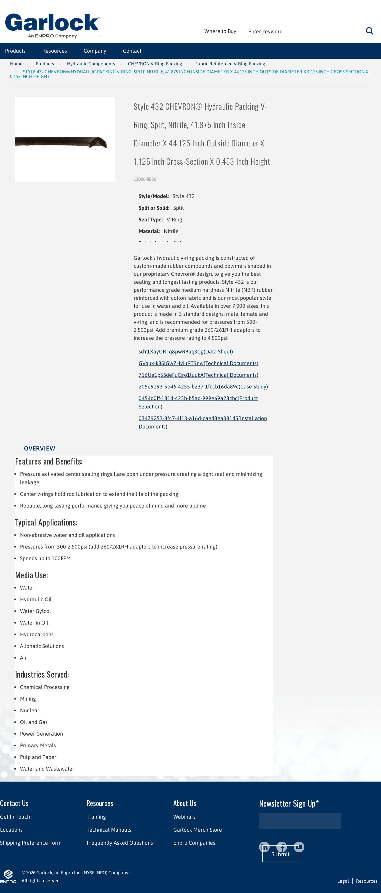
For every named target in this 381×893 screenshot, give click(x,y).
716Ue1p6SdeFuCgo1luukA (198, 375)
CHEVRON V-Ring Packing (155, 63)
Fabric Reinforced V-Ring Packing (230, 63)
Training (96, 817)
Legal (343, 881)
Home (16, 63)
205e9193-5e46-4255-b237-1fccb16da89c (203, 386)
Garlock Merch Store (197, 830)
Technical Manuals (109, 830)
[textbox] (312, 31)
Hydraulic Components (91, 63)
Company (95, 51)
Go (369, 30)
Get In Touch (15, 817)
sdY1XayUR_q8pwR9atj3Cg (186, 351)
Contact (132, 51)
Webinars (184, 817)
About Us (184, 803)
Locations (11, 830)
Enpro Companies (194, 843)
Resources (54, 51)
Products (15, 51)
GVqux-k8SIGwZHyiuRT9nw (198, 363)
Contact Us (14, 803)
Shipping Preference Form (31, 843)
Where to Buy (220, 31)
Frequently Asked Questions (120, 843)
